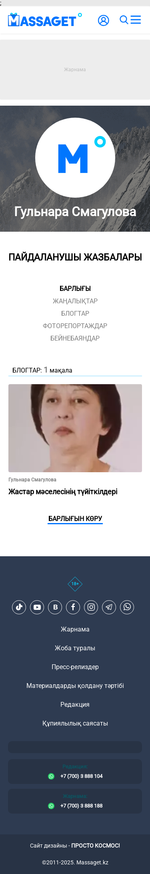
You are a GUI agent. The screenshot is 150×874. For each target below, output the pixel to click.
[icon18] (75, 588)
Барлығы (75, 289)
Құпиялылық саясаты (75, 723)
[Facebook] (73, 607)
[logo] (45, 20)
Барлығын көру (75, 519)
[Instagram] (91, 607)
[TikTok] (19, 607)
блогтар (75, 313)
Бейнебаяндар (75, 338)
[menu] (135, 20)
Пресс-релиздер (75, 667)
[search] (123, 20)
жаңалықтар (75, 301)
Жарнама (75, 629)
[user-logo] (103, 24)
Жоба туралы (75, 648)
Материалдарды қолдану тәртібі (75, 686)
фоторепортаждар (75, 326)
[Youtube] (37, 607)
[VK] (55, 607)
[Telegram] (109, 607)
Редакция (75, 704)
